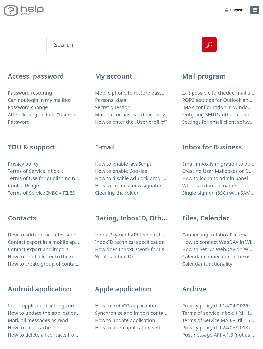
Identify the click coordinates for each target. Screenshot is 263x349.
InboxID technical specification (130, 242)
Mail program (204, 75)
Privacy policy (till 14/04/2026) (216, 305)
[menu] (254, 10)
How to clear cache (29, 327)
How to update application (125, 320)
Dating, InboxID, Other (131, 217)
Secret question (113, 107)
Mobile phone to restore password (134, 92)
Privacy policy (23, 163)
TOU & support (31, 146)
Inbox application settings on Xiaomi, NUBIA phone (66, 305)
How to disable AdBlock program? (133, 178)
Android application (39, 288)
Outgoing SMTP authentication (217, 114)
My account (113, 75)
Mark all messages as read (38, 320)
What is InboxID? (114, 256)
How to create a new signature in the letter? (144, 185)
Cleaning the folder (117, 193)
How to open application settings (132, 327)
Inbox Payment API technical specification (142, 234)
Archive (194, 288)
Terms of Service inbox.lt (35, 171)
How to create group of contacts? (45, 264)
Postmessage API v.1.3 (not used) (219, 335)
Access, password (36, 75)
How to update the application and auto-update (62, 313)
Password (19, 122)
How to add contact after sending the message (61, 234)
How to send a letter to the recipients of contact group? (70, 256)
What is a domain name (209, 185)
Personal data (110, 100)
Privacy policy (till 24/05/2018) (216, 327)
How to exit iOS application (125, 305)
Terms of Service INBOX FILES (41, 193)
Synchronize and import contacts (132, 313)
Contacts (22, 217)
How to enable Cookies (121, 171)
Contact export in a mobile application (51, 242)
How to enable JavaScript (123, 163)
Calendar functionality (207, 264)
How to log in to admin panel (215, 178)
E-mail (105, 146)
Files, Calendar (205, 217)
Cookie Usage (23, 185)
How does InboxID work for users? (134, 249)
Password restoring (30, 92)
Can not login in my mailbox (39, 100)
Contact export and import (38, 249)
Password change (28, 107)
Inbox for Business (212, 146)
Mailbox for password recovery (130, 114)
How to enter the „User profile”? (131, 122)
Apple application (123, 288)
